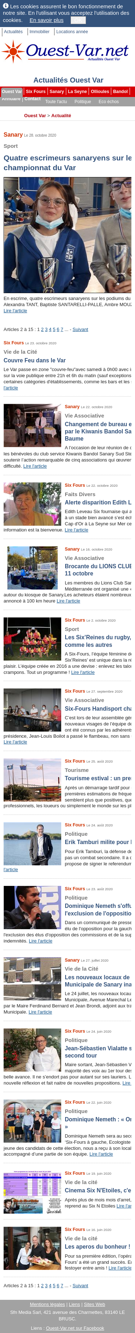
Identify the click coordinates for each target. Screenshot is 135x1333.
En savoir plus (46, 20)
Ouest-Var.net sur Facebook (75, 1328)
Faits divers (53, 108)
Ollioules (100, 91)
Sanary (57, 91)
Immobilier (39, 31)
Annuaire (11, 98)
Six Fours (36, 91)
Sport (29, 108)
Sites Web (94, 1304)
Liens (74, 1304)
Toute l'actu (56, 101)
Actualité (61, 115)
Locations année (72, 31)
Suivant (80, 329)
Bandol (120, 91)
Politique (83, 101)
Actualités (13, 31)
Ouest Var (12, 91)
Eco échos (109, 101)
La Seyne (77, 91)
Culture (10, 108)
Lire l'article (15, 310)
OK (78, 20)
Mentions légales (47, 1304)
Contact (32, 98)
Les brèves (82, 108)
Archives (11, 116)
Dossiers (108, 108)
